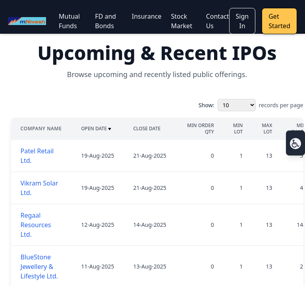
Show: (206, 105)
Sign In (242, 21)
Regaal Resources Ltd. (36, 225)
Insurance (147, 16)
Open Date (96, 129)
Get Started (279, 21)
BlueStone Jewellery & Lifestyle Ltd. (39, 266)
